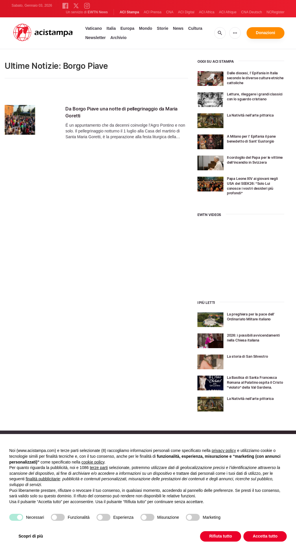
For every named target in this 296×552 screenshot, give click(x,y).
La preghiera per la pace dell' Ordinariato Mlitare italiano (254, 316)
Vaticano (93, 28)
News (178, 28)
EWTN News (98, 12)
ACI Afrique (227, 12)
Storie (163, 28)
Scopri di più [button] (30, 536)
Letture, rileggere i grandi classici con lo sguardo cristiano (251, 98)
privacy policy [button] (224, 450)
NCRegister (275, 12)
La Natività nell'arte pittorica (254, 114)
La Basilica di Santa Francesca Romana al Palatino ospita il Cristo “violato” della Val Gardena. (253, 384)
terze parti (99, 467)
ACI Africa (206, 12)
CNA (169, 12)
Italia (111, 28)
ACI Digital (186, 12)
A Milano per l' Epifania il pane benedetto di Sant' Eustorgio (250, 141)
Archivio (118, 37)
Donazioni (265, 32)
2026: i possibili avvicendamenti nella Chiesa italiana (254, 340)
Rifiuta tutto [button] (220, 536)
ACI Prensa (152, 12)
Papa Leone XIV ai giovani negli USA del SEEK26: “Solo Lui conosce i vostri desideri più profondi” (254, 185)
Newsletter (95, 37)
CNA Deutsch (251, 12)
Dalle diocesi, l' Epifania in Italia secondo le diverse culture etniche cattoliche (252, 77)
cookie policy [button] (93, 462)
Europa (127, 28)
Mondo (145, 28)
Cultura (195, 28)
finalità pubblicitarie (43, 479)
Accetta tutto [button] (265, 536)
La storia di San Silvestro (250, 356)
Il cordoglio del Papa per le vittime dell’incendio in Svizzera (252, 162)
